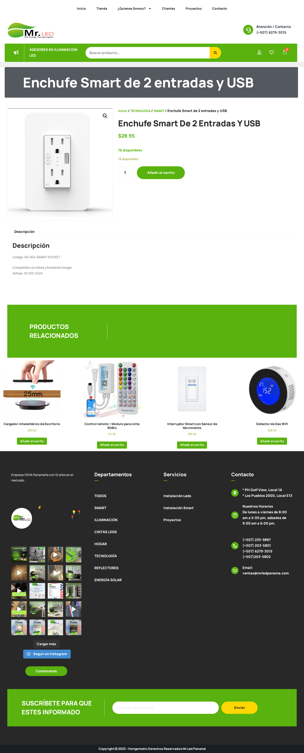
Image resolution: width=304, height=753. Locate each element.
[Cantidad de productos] (125, 172)
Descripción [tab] (24, 231)
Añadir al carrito (160, 172)
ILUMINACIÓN (106, 519)
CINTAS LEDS (105, 532)
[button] (105, 116)
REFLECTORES (106, 568)
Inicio (81, 8)
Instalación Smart (178, 507)
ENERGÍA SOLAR (108, 580)
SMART (159, 111)
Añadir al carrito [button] (32, 441)
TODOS (100, 495)
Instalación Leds (177, 495)
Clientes (168, 8)
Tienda (101, 8)
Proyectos (194, 8)
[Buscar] (215, 52)
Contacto (219, 8)
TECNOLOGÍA (140, 111)
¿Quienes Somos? (134, 8)
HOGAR (100, 544)
